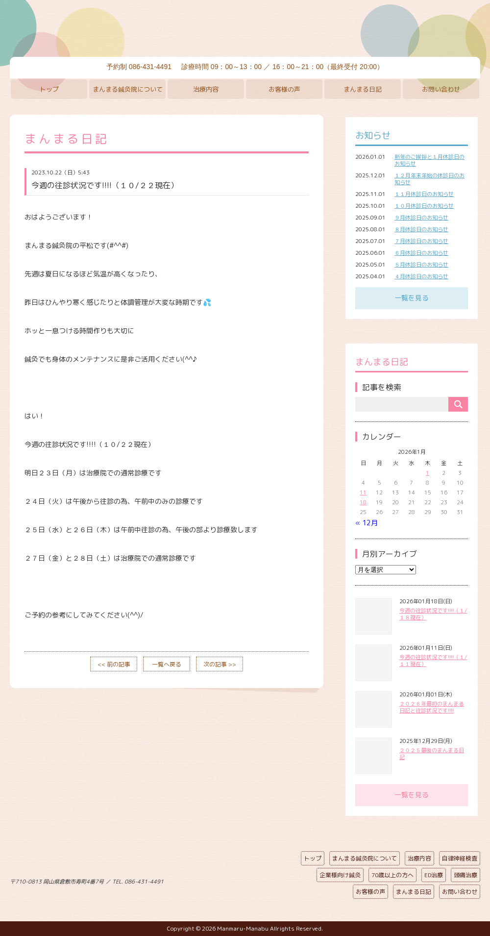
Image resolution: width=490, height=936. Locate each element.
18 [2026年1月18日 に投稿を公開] (363, 502)
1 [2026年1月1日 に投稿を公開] (427, 473)
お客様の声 (284, 89)
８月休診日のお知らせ (421, 229)
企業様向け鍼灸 (340, 875)
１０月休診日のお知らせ (424, 206)
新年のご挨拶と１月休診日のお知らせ (429, 160)
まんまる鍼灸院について (128, 89)
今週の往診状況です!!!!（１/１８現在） (433, 614)
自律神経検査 (459, 858)
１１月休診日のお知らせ (424, 194)
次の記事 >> (219, 664)
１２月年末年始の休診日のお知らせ (429, 179)
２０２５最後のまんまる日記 (431, 753)
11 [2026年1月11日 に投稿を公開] (363, 492)
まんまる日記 (362, 89)
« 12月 (366, 522)
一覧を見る (411, 297)
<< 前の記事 (114, 664)
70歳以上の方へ (392, 875)
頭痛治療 (465, 875)
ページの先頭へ (237, 880)
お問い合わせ (441, 89)
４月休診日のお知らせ (421, 276)
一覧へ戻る (166, 664)
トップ (49, 89)
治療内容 (206, 89)
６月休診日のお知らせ (421, 253)
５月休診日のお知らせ (421, 265)
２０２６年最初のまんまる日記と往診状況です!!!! (431, 707)
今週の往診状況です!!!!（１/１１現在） (433, 660)
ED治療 (433, 875)
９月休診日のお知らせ (421, 218)
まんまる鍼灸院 (245, 29)
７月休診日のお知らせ (421, 241)
